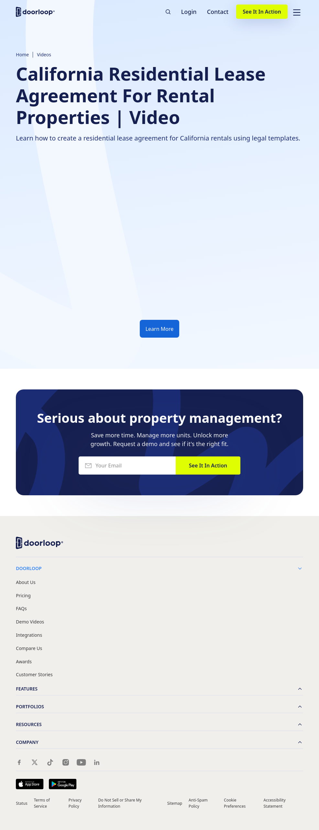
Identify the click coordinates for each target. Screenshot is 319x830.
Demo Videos (30, 622)
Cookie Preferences (235, 803)
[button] (296, 11)
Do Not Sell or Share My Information (120, 803)
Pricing (23, 596)
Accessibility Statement (274, 803)
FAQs (21, 608)
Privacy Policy (75, 803)
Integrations (29, 635)
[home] (35, 11)
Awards (24, 662)
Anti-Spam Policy (198, 803)
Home (22, 54)
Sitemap (174, 803)
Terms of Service (42, 803)
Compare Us (29, 648)
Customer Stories (34, 675)
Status (21, 803)
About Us (25, 582)
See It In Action (262, 11)
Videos (44, 54)
